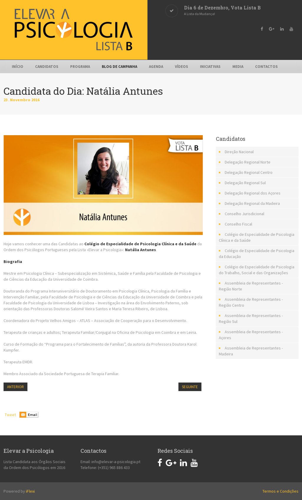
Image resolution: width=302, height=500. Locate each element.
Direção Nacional (239, 151)
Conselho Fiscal (238, 224)
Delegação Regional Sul (245, 182)
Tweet (10, 414)
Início (17, 66)
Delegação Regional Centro (249, 172)
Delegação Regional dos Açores (252, 193)
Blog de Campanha (119, 66)
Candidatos (46, 66)
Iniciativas (210, 66)
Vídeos (181, 66)
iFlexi (30, 491)
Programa (80, 66)
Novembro (20, 99)
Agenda (156, 66)
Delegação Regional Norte (247, 162)
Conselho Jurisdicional (244, 213)
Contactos (266, 66)
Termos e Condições (280, 491)
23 (7, 99)
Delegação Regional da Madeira (252, 203)
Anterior (15, 386)
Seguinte (190, 386)
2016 (35, 99)
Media (237, 66)
